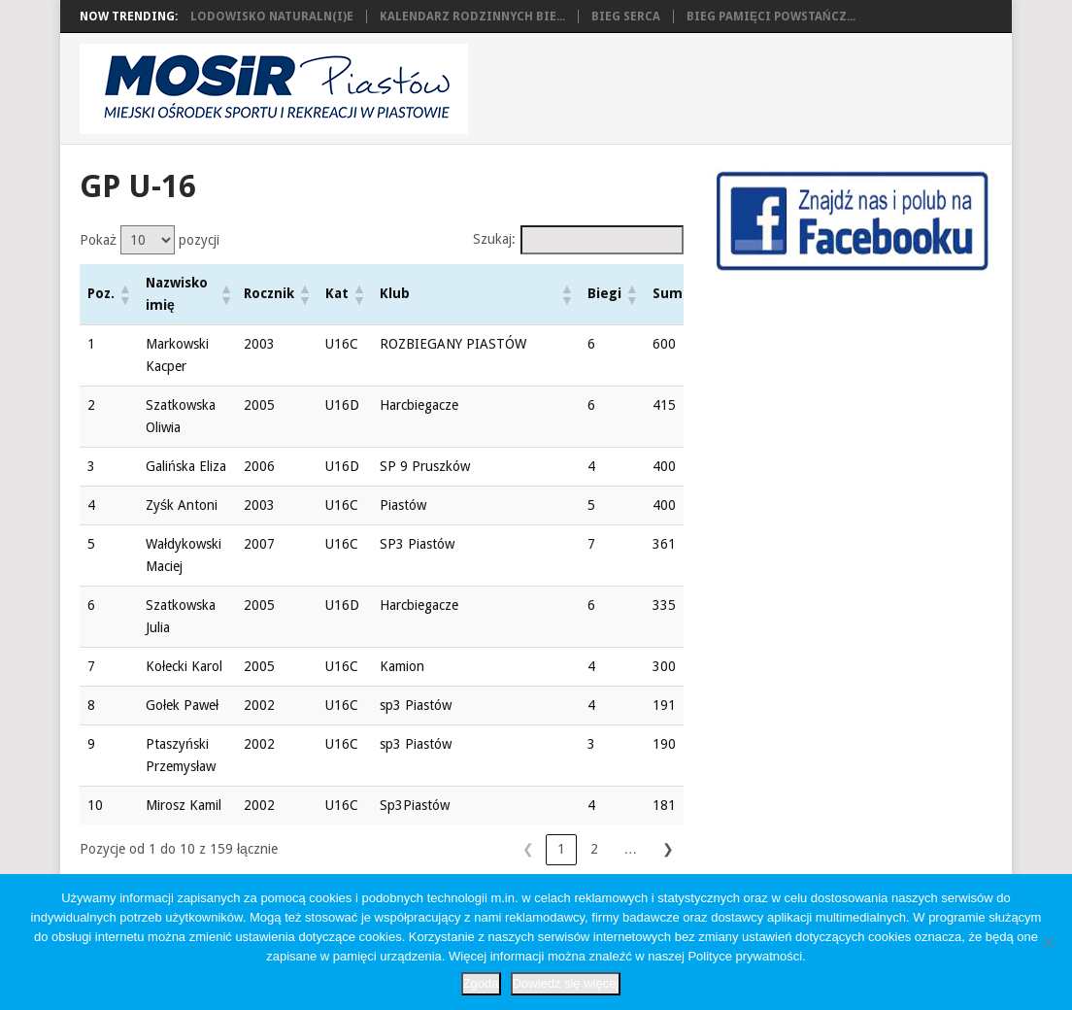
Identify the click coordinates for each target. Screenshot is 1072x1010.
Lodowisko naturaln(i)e (271, 16)
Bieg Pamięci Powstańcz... (771, 16)
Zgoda (481, 983)
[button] (124, 294)
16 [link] (635, 849)
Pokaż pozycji (149, 239)
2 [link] (462, 849)
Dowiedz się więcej (566, 983)
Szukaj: (494, 239)
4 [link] (528, 849)
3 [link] (495, 849)
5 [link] (561, 849)
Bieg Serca (625, 16)
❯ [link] (668, 849)
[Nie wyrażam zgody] (1047, 942)
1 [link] (429, 849)
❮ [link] (396, 849)
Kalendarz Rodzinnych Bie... (472, 16)
